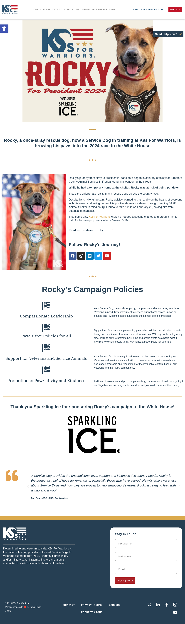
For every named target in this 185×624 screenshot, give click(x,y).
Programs (83, 9)
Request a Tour (92, 612)
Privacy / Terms (92, 605)
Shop (112, 9)
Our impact (99, 9)
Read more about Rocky (86, 230)
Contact (69, 605)
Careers (114, 605)
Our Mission (42, 9)
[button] (28, 486)
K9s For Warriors (100, 216)
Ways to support (63, 9)
